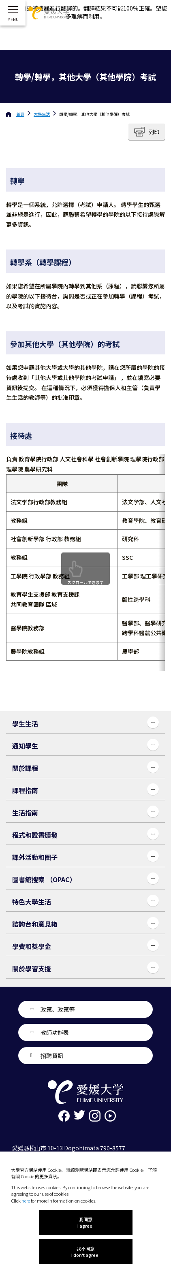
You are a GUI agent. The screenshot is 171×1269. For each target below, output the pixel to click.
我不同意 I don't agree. (85, 1251)
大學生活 (42, 114)
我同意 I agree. (85, 1222)
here (25, 1200)
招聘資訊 (52, 1055)
